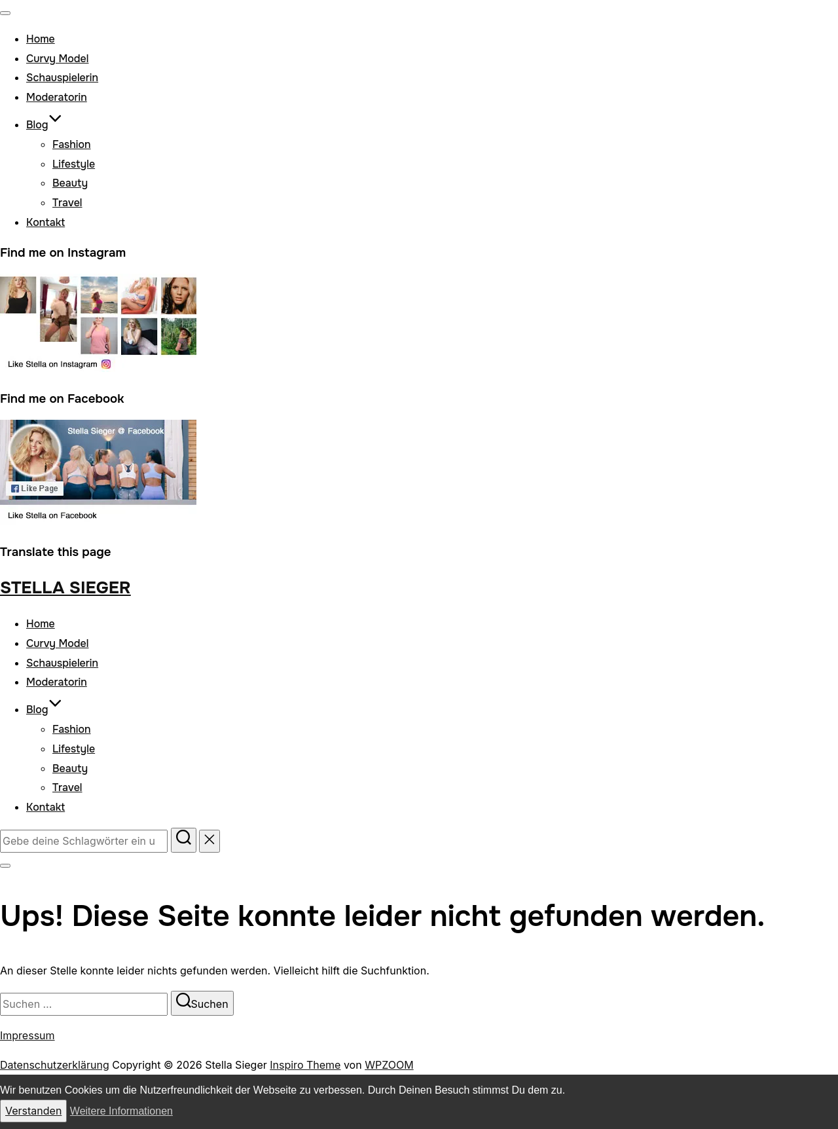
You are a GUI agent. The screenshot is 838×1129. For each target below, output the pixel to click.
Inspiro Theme (305, 1064)
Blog (44, 125)
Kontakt (45, 222)
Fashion (71, 144)
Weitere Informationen (121, 1111)
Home (40, 39)
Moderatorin (56, 97)
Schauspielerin (62, 77)
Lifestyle (73, 164)
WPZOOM (389, 1064)
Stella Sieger (65, 588)
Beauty (70, 183)
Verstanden (33, 1110)
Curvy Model (57, 58)
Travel (67, 203)
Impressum (27, 1035)
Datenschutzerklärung (54, 1064)
